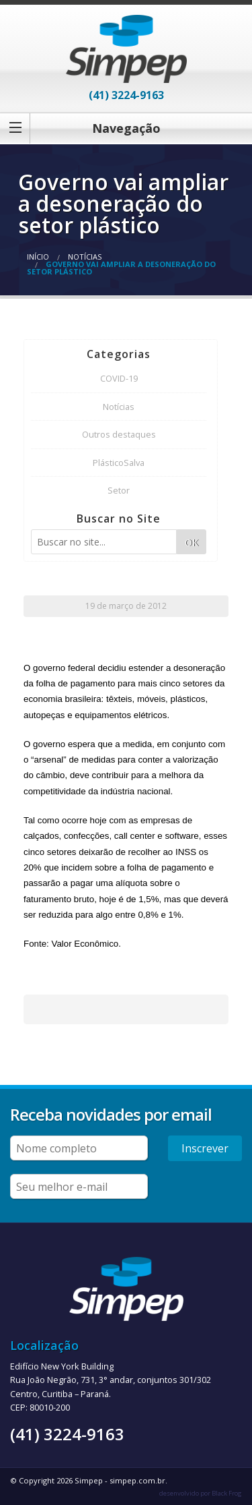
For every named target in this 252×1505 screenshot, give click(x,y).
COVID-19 (119, 378)
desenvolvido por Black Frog (200, 1493)
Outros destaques (119, 434)
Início (38, 257)
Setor (119, 490)
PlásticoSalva (118, 462)
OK (191, 542)
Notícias (84, 257)
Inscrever (204, 1148)
